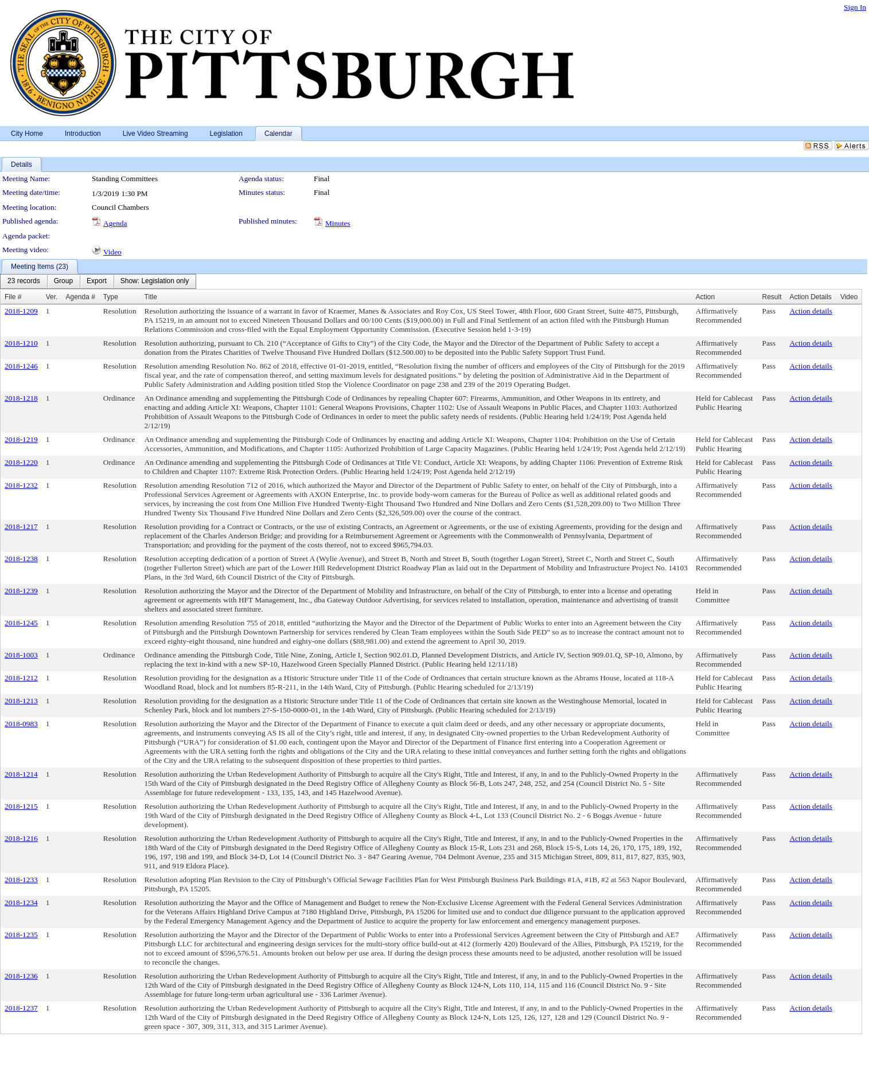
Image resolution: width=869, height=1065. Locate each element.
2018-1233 (21, 879)
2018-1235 (21, 934)
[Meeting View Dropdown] (155, 281)
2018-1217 (21, 526)
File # (13, 297)
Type (110, 297)
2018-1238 (21, 558)
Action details (810, 311)
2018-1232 (21, 485)
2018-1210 (21, 343)
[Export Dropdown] (97, 281)
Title (151, 297)
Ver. (52, 297)
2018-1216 (21, 838)
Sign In (855, 7)
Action (705, 297)
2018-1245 (21, 622)
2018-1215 (21, 806)
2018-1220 (21, 462)
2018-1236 (21, 976)
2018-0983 (21, 723)
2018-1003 (21, 655)
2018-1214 (21, 774)
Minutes (337, 223)
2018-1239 (21, 590)
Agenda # (80, 297)
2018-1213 (21, 700)
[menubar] (98, 281)
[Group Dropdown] (63, 281)
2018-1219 (21, 439)
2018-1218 (21, 398)
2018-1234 (21, 902)
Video (112, 252)
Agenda (115, 223)
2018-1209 (21, 311)
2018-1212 (21, 678)
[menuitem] (24, 281)
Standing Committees (125, 178)
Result (771, 297)
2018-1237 (21, 1008)
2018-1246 (21, 366)
